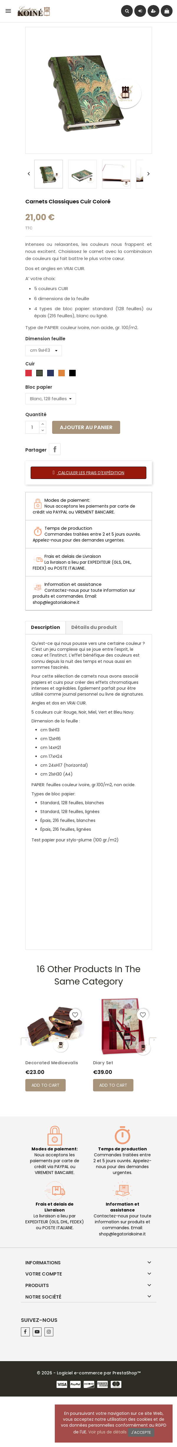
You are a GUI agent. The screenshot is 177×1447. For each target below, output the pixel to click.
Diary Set (103, 1063)
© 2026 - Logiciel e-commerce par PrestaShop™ (88, 1373)
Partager (55, 449)
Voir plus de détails (107, 1432)
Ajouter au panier (86, 427)
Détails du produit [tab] (94, 627)
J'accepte (141, 1432)
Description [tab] (45, 627)
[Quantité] (32, 427)
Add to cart (45, 1085)
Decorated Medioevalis (51, 1063)
